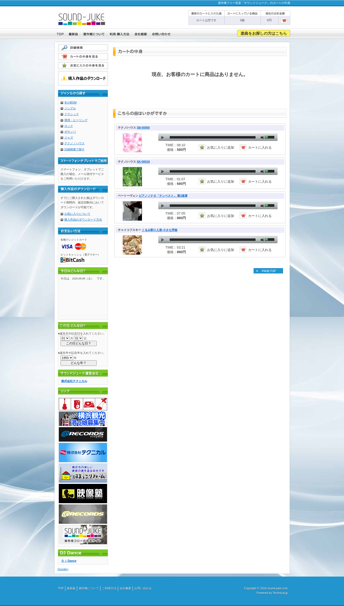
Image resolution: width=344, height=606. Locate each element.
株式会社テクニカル (74, 381)
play (162, 137)
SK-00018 (143, 161)
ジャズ (68, 137)
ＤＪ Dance (68, 561)
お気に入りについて (77, 214)
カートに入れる (260, 147)
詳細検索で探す (74, 149)
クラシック (71, 114)
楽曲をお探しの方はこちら (264, 33)
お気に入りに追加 (220, 147)
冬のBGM (70, 102)
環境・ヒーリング (76, 120)
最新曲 (71, 588)
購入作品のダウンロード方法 (83, 219)
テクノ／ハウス (74, 143)
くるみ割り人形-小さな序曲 (159, 230)
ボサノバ (70, 131)
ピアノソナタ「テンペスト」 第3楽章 (163, 195)
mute (262, 137)
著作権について (89, 588)
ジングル (70, 108)
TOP (61, 588)
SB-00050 (143, 127)
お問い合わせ (143, 588)
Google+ (63, 569)
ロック (68, 126)
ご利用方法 (109, 588)
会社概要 (125, 588)
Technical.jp (280, 593)
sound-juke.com (277, 588)
